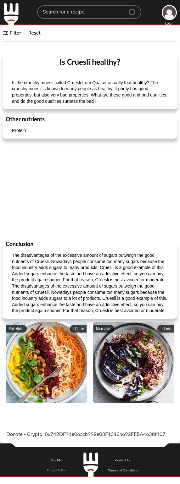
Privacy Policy (56, 470)
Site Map (57, 460)
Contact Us (123, 460)
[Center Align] (134, 9)
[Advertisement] (90, 189)
